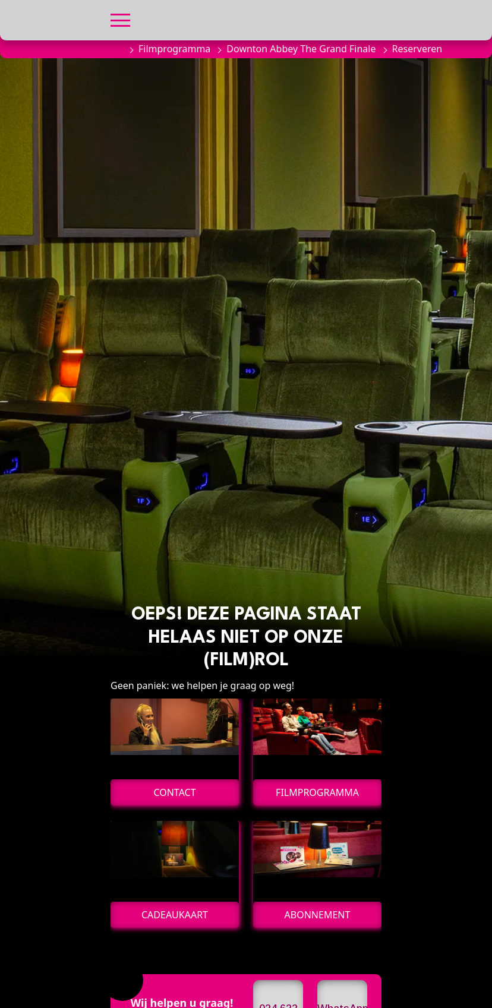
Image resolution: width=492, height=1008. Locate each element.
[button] (120, 19)
